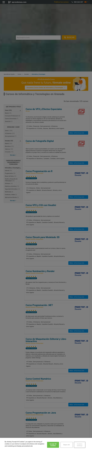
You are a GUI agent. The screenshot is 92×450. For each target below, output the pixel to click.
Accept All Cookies (53, 445)
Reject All (66, 445)
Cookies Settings (79, 445)
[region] (46, 444)
